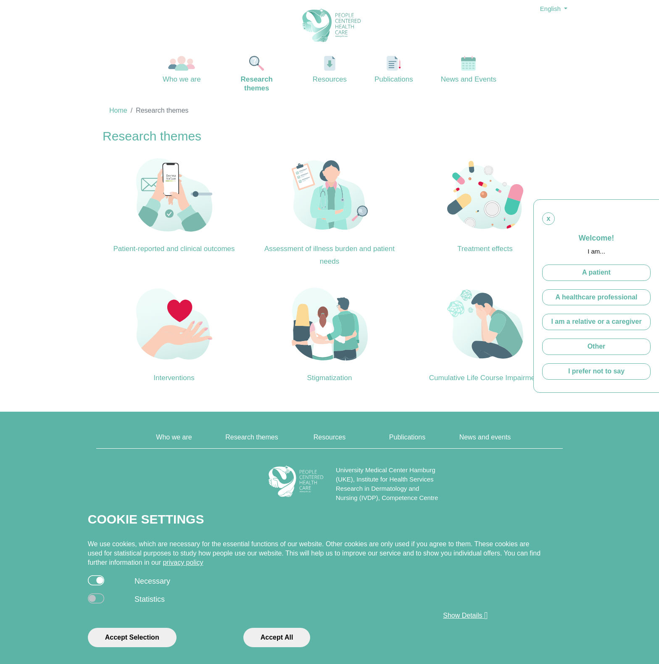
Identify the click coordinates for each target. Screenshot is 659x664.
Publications (394, 69)
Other (597, 346)
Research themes (257, 74)
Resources (330, 69)
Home (118, 110)
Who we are (182, 69)
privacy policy (183, 562)
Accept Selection (132, 637)
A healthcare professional (596, 297)
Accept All (277, 637)
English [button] (551, 8)
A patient (596, 272)
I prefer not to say (596, 371)
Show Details (465, 616)
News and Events (469, 69)
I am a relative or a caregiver (596, 321)
